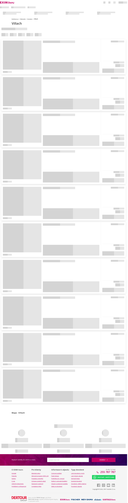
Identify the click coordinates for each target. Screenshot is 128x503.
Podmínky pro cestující (57, 478)
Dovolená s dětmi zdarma (78, 484)
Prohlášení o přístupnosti (19, 486)
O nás (13, 481)
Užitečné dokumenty (18, 484)
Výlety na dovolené (56, 486)
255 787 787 (107, 472)
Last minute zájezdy (77, 476)
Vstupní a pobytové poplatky (59, 484)
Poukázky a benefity (37, 478)
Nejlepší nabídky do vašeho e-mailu (23, 460)
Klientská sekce (36, 473)
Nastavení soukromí (37, 484)
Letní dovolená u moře (77, 473)
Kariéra (14, 478)
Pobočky (14, 476)
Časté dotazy (55, 476)
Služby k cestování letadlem (59, 481)
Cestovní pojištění (56, 473)
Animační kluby (75, 478)
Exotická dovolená (76, 481)
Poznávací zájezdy (76, 486)
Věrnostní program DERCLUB (40, 476)
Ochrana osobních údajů (39, 481)
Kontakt (14, 473)
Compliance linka (36, 486)
